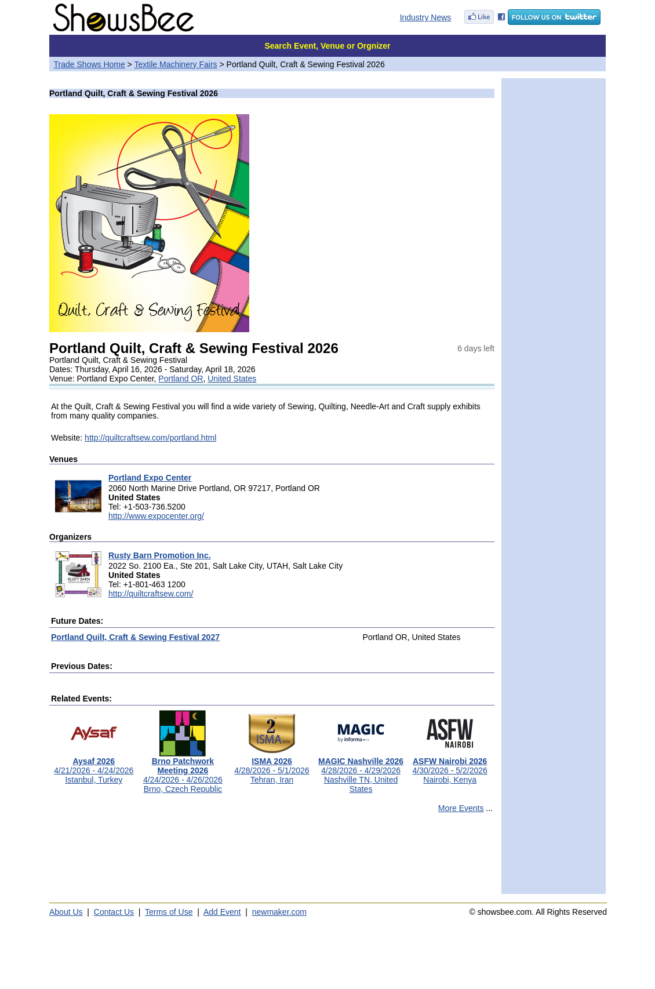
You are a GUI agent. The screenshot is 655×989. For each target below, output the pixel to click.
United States (232, 378)
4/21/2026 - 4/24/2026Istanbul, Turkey (93, 766)
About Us (66, 912)
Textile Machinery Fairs (175, 64)
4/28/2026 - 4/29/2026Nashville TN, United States (360, 771)
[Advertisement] (272, 858)
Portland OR (180, 378)
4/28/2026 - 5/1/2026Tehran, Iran (271, 766)
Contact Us (114, 912)
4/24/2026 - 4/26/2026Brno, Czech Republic (183, 771)
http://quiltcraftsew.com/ (150, 593)
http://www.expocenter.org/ (156, 516)
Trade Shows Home (89, 64)
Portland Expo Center (149, 477)
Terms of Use (168, 912)
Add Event (222, 912)
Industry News (426, 17)
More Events (461, 808)
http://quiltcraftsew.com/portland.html (150, 437)
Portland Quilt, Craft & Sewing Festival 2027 (135, 637)
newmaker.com (279, 912)
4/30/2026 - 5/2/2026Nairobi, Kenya (450, 766)
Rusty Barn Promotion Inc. (159, 555)
